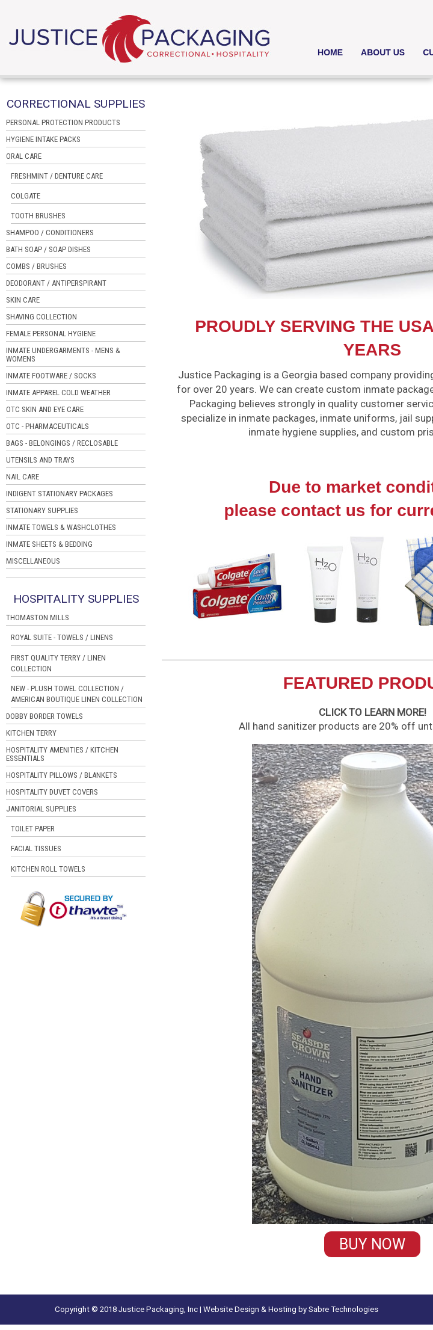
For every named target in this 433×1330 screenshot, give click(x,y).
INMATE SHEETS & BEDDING (49, 544)
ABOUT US (383, 52)
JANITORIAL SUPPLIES (41, 809)
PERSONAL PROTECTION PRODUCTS (63, 123)
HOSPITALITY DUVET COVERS (52, 792)
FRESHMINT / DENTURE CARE (57, 175)
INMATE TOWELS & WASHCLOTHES (61, 527)
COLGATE (25, 195)
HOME (330, 52)
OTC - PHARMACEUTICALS (47, 426)
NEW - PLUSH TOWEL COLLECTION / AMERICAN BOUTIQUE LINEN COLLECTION (77, 694)
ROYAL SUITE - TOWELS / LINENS (62, 637)
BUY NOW (372, 1244)
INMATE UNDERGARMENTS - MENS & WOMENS (63, 354)
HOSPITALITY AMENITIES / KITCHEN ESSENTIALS (62, 754)
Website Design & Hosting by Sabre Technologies (290, 1309)
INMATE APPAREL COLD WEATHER (58, 393)
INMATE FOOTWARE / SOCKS (51, 376)
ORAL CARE (23, 156)
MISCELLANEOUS (33, 561)
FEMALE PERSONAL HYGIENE (51, 334)
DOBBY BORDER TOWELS (44, 716)
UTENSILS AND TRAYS (40, 460)
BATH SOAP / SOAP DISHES (48, 249)
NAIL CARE (22, 477)
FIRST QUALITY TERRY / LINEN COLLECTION (58, 663)
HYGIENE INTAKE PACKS (43, 139)
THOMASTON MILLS (37, 618)
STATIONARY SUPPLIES (42, 510)
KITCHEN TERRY (31, 733)
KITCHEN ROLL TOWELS (48, 868)
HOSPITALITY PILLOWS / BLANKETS (61, 775)
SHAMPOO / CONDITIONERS (50, 233)
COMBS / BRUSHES (36, 266)
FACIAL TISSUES (36, 848)
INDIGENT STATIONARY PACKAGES (59, 494)
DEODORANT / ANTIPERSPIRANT (56, 283)
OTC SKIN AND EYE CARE (45, 409)
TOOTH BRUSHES (38, 215)
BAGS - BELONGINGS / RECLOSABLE (62, 443)
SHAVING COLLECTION (41, 317)
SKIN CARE (23, 300)
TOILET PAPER (33, 828)
